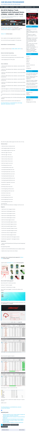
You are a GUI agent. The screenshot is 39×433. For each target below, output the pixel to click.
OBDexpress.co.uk (29, 92)
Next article (21, 429)
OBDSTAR (21, 16)
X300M (3, 28)
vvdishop (27, 93)
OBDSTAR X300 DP (6, 424)
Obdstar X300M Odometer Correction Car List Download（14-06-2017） (32, 47)
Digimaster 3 (28, 58)
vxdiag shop (28, 94)
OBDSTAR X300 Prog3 (14, 424)
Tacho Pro (28, 66)
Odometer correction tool (6, 17)
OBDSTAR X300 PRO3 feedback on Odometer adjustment (13, 422)
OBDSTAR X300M (4, 426)
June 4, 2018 (4, 16)
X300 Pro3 (9, 28)
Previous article (5, 429)
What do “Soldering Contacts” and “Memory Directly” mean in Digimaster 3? (31, 77)
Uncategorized (28, 68)
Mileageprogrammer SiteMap (31, 101)
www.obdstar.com (10, 262)
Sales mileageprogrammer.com (13, 16)
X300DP (6, 28)
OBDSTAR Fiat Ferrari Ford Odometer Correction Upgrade (13, 419)
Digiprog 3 (28, 59)
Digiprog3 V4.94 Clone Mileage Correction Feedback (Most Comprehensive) (31, 50)
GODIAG (27, 61)
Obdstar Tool (3, 33)
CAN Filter (28, 56)
